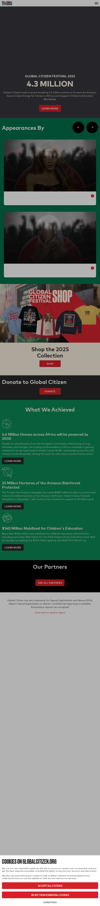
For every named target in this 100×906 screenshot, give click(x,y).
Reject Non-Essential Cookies (50, 894)
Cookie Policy (50, 902)
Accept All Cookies (50, 885)
